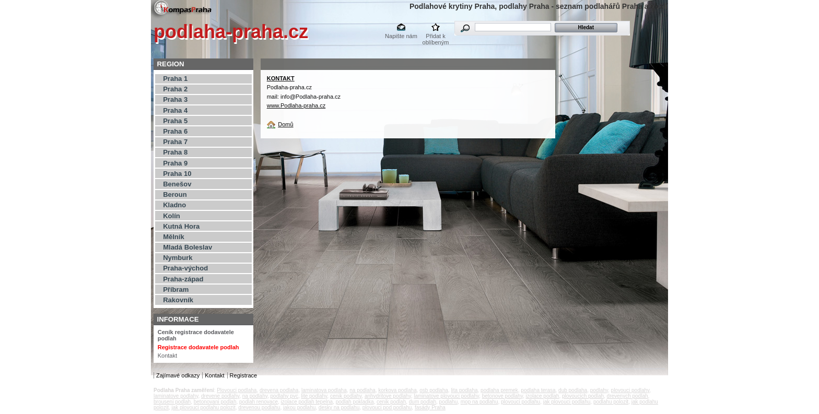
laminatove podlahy (176, 396)
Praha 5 (175, 121)
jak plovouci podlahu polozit (203, 407)
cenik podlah (391, 402)
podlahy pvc (284, 396)
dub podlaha (572, 390)
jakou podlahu (299, 407)
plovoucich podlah (583, 396)
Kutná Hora (181, 226)
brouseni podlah (172, 402)
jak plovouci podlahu (567, 402)
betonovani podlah (215, 402)
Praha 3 (175, 99)
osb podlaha (433, 390)
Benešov (177, 184)
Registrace (244, 375)
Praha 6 (175, 131)
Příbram (176, 289)
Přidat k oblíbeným (436, 37)
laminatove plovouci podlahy (446, 396)
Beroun (175, 194)
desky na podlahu (339, 407)
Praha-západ (183, 279)
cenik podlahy (345, 396)
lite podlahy (314, 396)
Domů (285, 124)
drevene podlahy (220, 396)
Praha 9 (175, 163)
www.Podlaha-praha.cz (296, 105)
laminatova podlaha (324, 390)
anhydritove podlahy (388, 396)
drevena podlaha (279, 390)
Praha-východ (185, 268)
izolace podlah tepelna (307, 402)
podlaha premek (499, 390)
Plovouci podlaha (236, 390)
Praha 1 (175, 78)
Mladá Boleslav (187, 247)
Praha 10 (177, 174)
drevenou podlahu (259, 407)
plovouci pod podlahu (387, 407)
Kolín (171, 216)
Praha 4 (175, 110)
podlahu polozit (610, 402)
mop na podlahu (479, 402)
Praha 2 (175, 89)
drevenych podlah (627, 396)
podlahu (448, 402)
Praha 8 (175, 152)
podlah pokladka (355, 402)
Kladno (174, 205)
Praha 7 (175, 142)
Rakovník (178, 300)
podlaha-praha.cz (231, 31)
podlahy (599, 390)
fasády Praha (430, 407)
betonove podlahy (502, 396)
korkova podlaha (397, 390)
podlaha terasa (538, 390)
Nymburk (177, 258)
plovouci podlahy (630, 390)
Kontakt (167, 355)
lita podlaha (464, 390)
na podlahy (254, 396)
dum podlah (422, 402)
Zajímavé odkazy (178, 375)
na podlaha (362, 390)
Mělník (173, 237)
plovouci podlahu (520, 402)
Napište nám (401, 36)
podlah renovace (258, 402)
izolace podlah (542, 396)
